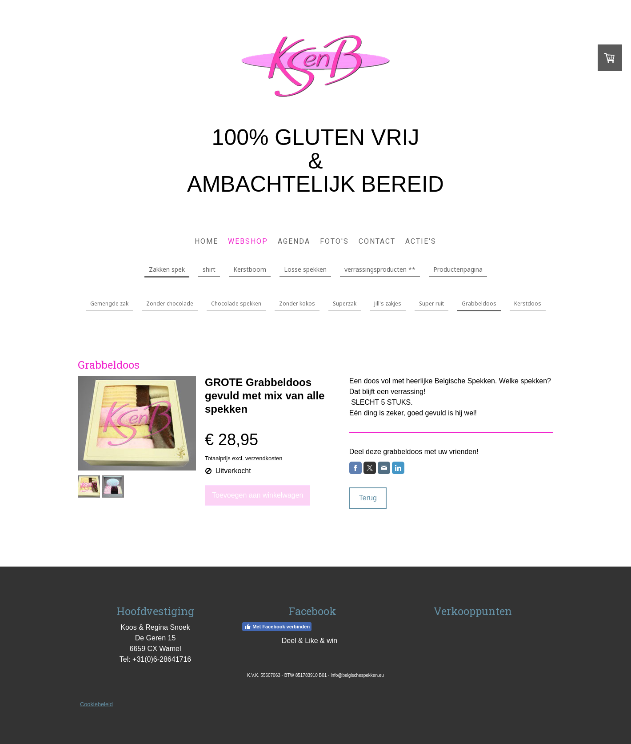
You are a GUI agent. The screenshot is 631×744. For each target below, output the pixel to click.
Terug (368, 498)
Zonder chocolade (169, 303)
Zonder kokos (297, 303)
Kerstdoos (527, 303)
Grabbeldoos (479, 303)
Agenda (294, 241)
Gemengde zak (109, 303)
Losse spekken (305, 269)
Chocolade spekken (236, 303)
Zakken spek (167, 269)
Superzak (344, 303)
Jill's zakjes (387, 303)
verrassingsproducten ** (379, 269)
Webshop (248, 241)
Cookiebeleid (96, 704)
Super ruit (431, 303)
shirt (209, 269)
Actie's (420, 241)
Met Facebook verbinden (277, 626)
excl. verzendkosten (257, 458)
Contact (377, 241)
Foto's (334, 241)
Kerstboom (249, 269)
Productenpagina (458, 269)
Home (206, 241)
